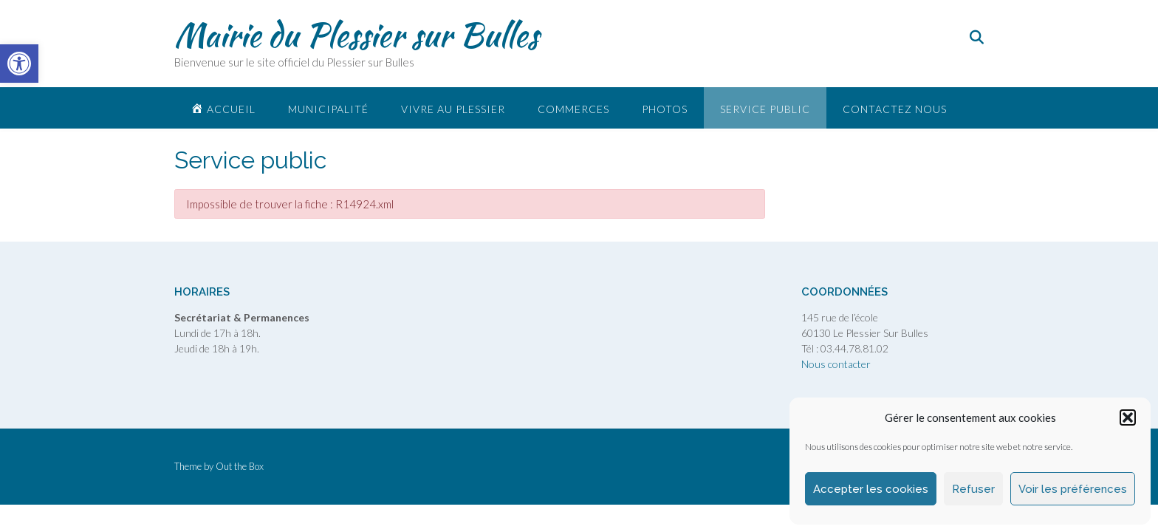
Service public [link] (765, 109)
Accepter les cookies (870, 489)
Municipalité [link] (328, 109)
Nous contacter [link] (836, 364)
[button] (1127, 417)
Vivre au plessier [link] (453, 109)
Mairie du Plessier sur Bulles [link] (356, 34)
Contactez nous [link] (895, 109)
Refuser (973, 489)
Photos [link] (665, 109)
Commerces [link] (573, 109)
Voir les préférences (1072, 489)
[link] (19, 63)
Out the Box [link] (240, 466)
